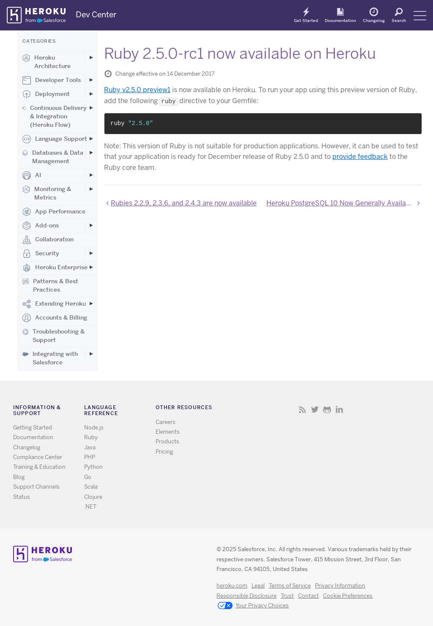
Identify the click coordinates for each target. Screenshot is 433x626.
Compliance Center (37, 457)
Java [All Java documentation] (90, 447)
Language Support (54, 139)
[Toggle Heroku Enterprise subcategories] (91, 267)
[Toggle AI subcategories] (91, 175)
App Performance (53, 212)
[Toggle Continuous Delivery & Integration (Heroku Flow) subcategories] (91, 107)
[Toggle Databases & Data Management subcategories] (91, 152)
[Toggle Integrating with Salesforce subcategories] (91, 353)
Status (21, 497)
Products (167, 441)
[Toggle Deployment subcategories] (91, 93)
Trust (287, 596)
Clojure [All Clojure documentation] (93, 497)
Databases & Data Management (52, 157)
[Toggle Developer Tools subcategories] (91, 80)
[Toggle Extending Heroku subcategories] (91, 303)
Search (399, 20)
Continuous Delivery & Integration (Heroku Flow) (54, 116)
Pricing (164, 451)
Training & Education (39, 467)
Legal (258, 585)
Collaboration (48, 239)
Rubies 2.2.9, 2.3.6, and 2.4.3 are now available (184, 203)
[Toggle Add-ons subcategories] (91, 225)
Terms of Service (290, 585)
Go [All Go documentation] (87, 477)
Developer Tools (51, 80)
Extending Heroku (54, 304)
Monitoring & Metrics (46, 193)
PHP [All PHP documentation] (89, 457)
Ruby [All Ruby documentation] (91, 437)
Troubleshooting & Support (53, 336)
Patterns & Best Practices (50, 285)
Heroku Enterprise (55, 267)
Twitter (314, 409)
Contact (308, 596)
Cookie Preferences (348, 596)
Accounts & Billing (54, 318)
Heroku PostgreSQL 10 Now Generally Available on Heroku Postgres (344, 203)
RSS (302, 409)
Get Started (306, 20)
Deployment (46, 94)
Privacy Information (340, 585)
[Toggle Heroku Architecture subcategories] (91, 57)
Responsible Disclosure (246, 596)
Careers (165, 422)
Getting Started (32, 427)
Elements (168, 432)
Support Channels (36, 487)
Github (327, 409)
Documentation (340, 20)
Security (40, 253)
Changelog (374, 20)
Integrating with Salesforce (50, 358)
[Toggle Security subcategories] (91, 253)
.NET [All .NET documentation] (90, 506)
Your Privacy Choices (253, 606)
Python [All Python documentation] (93, 467)
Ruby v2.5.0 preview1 (137, 89)
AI (31, 175)
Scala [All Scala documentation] (91, 487)
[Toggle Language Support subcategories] (91, 138)
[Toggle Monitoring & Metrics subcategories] (91, 189)
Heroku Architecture (46, 62)
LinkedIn (339, 409)
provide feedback (360, 156)
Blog (19, 477)
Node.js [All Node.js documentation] (94, 427)
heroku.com (231, 585)
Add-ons (40, 225)
